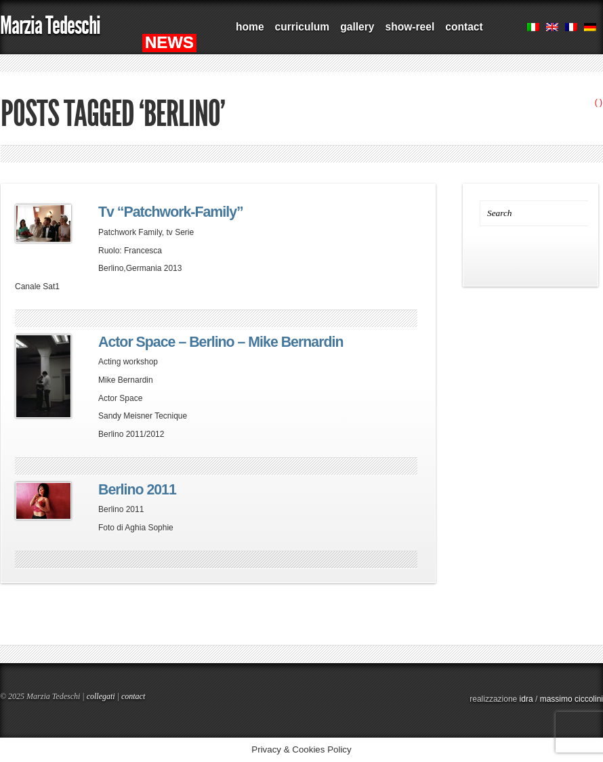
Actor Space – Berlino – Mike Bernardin (220, 342)
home (250, 27)
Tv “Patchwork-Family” (170, 212)
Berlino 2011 (137, 490)
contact (463, 27)
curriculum (302, 27)
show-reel (409, 27)
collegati (101, 696)
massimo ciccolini (571, 699)
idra (526, 699)
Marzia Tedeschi (50, 25)
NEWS (169, 42)
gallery (357, 27)
